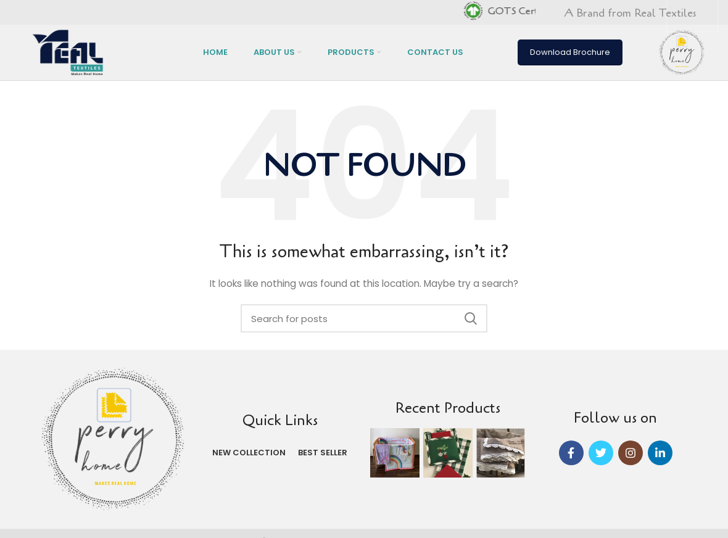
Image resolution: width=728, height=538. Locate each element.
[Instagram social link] (630, 453)
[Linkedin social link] (660, 453)
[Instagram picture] (395, 453)
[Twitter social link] (601, 453)
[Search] (364, 318)
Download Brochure (570, 52)
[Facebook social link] (571, 453)
